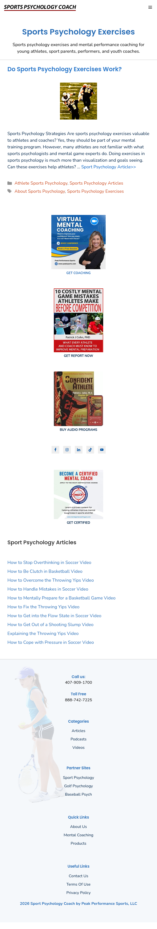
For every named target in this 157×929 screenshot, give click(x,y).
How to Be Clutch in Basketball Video (44, 571)
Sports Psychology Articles (96, 183)
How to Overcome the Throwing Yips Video (50, 580)
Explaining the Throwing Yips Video (42, 633)
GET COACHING (78, 273)
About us (78, 826)
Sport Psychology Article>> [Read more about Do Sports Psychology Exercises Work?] (108, 167)
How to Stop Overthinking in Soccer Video (49, 562)
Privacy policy (78, 892)
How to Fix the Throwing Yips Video (43, 607)
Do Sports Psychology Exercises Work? (64, 69)
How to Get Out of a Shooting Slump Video (50, 625)
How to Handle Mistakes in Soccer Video (47, 589)
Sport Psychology (78, 777)
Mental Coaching (78, 835)
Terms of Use (78, 884)
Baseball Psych (78, 794)
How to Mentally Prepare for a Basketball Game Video (61, 598)
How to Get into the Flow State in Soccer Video (54, 616)
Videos (78, 747)
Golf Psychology (78, 786)
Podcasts (79, 739)
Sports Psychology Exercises (95, 191)
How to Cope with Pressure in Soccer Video (50, 642)
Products (78, 843)
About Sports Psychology (40, 191)
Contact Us (78, 876)
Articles (78, 731)
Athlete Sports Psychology (41, 183)
